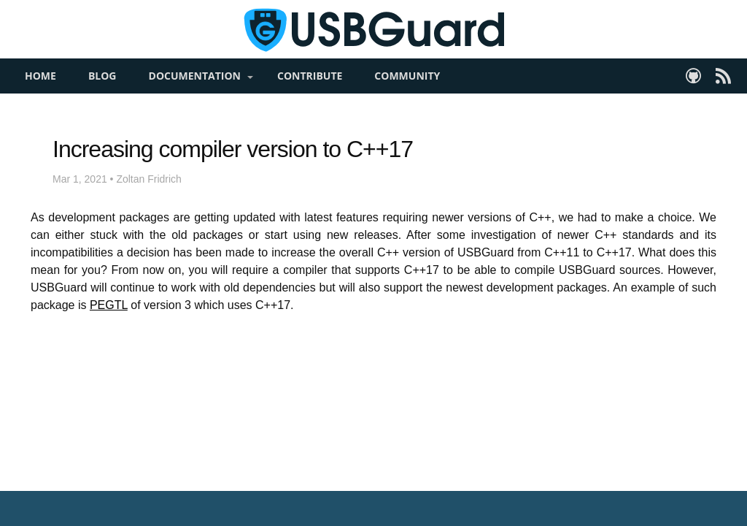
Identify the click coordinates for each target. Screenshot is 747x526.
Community (407, 99)
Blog (102, 99)
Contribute (309, 99)
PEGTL (109, 328)
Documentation (195, 99)
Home (40, 99)
